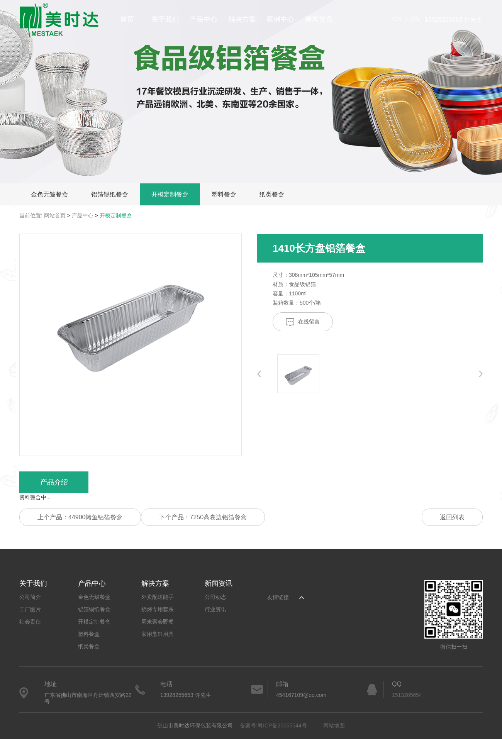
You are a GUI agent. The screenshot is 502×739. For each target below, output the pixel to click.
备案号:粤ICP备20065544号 (273, 725)
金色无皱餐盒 (49, 194)
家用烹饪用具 (157, 634)
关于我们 (165, 19)
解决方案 (242, 19)
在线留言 (303, 322)
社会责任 (30, 622)
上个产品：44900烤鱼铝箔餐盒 (80, 517)
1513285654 (407, 695)
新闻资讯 (319, 19)
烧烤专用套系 (157, 609)
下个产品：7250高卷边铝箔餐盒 (203, 517)
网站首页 (55, 215)
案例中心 (280, 19)
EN (415, 19)
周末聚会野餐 (157, 622)
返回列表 (452, 517)
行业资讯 (215, 609)
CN (397, 19)
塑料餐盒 (224, 194)
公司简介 (30, 597)
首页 (127, 19)
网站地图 (334, 725)
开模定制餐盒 (169, 194)
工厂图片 (30, 609)
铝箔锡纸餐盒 (109, 194)
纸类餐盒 (271, 194)
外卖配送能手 (157, 597)
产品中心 (203, 19)
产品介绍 (54, 482)
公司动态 (215, 597)
